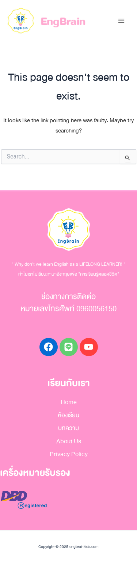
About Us (68, 441)
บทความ (68, 428)
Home (69, 402)
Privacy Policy (69, 454)
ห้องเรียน (68, 415)
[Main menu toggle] (121, 21)
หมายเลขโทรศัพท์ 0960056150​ (69, 309)
